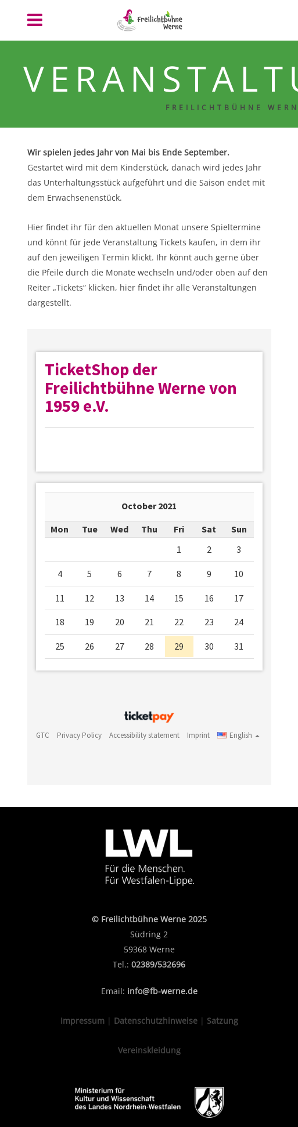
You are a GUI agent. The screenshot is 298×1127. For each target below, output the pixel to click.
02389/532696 (158, 964)
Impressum (82, 1020)
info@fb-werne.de (162, 990)
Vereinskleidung (149, 1050)
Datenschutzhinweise (156, 1020)
